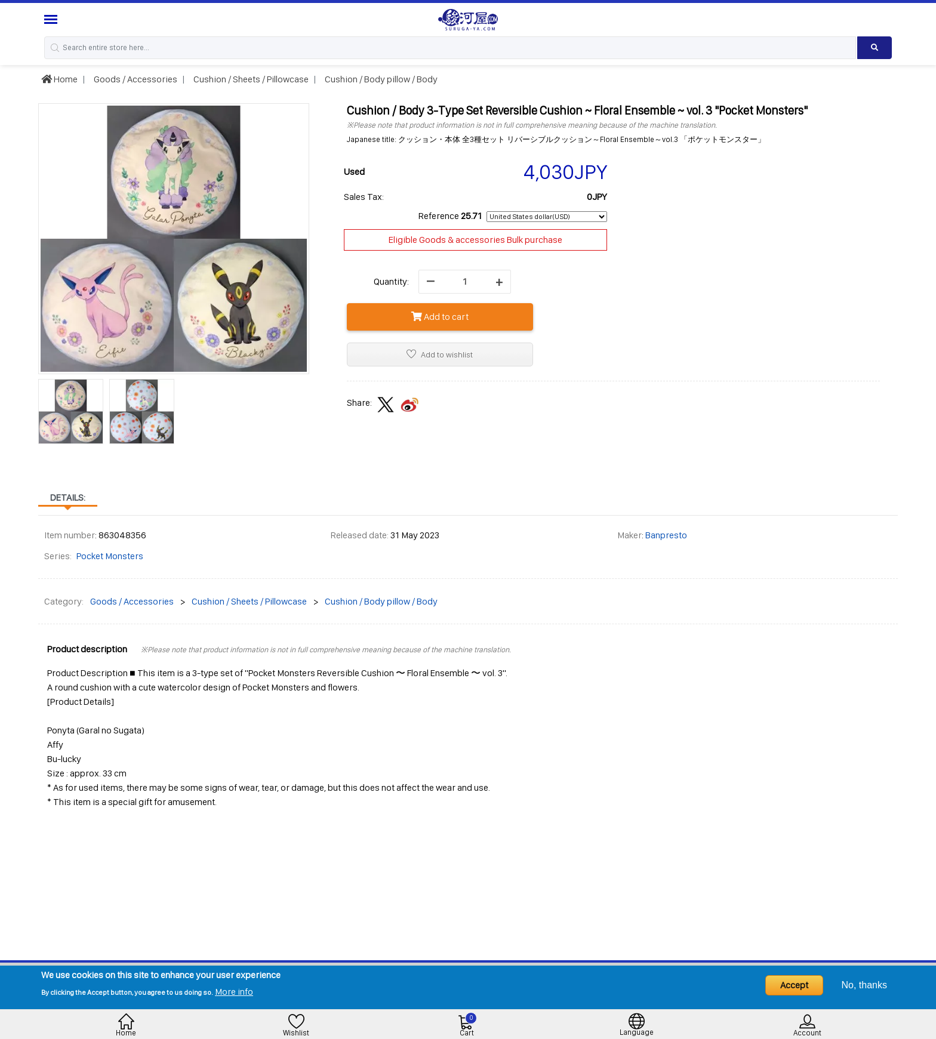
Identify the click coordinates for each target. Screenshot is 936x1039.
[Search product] (874, 47)
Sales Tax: (364, 196)
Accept (794, 985)
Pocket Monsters (109, 556)
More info (234, 991)
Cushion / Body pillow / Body (380, 79)
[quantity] (464, 282)
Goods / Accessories (134, 79)
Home (59, 79)
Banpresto (666, 535)
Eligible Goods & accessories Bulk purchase (475, 239)
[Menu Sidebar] (52, 19)
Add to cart (440, 316)
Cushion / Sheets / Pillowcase (250, 79)
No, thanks (864, 985)
